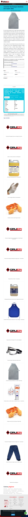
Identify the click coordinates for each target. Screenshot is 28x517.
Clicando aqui (14, 66)
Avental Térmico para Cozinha (7, 491)
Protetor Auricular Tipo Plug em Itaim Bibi (14, 421)
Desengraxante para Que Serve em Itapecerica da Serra (14, 299)
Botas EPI (17, 492)
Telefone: (5, 74)
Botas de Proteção (5, 492)
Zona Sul (21, 97)
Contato (10, 508)
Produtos (11, 506)
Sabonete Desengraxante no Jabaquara (14, 177)
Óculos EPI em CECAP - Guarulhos (14, 278)
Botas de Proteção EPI (12, 492)
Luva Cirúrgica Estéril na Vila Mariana (14, 197)
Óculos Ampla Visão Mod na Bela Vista (13, 360)
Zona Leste (6, 99)
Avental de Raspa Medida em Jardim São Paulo (14, 380)
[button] (26, 1)
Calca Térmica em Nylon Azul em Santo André (14, 462)
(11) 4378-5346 (14, 63)
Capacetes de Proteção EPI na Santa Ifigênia (14, 339)
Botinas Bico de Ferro (19, 493)
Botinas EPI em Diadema (14, 482)
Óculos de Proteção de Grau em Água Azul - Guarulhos (14, 441)
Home (10, 500)
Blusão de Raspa (14, 491)
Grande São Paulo (12, 99)
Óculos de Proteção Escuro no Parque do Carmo (14, 136)
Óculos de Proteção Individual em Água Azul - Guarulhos (14, 258)
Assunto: (16, 74)
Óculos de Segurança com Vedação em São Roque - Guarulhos (14, 238)
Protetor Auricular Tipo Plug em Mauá (14, 217)
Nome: (5, 70)
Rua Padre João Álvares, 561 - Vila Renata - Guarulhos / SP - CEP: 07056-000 (21, 503)
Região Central (7, 97)
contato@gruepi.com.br (17, 504)
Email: (16, 70)
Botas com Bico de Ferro (20, 491)
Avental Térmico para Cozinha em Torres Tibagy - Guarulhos (14, 319)
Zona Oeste (16, 97)
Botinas (15, 493)
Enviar (14, 86)
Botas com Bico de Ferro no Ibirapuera (14, 156)
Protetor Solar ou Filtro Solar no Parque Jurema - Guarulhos (14, 401)
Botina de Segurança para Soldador (8, 493)
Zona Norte (11, 97)
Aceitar (13, 514)
